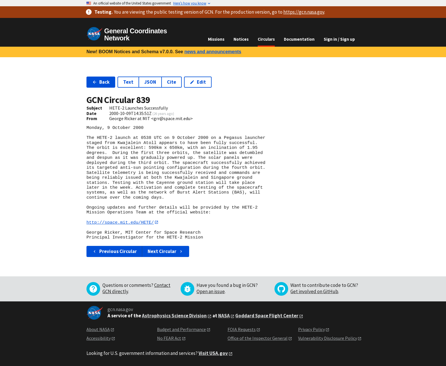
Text (128, 82)
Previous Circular (114, 251)
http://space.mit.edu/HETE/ (120, 222)
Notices (241, 39)
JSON (150, 82)
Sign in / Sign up (339, 39)
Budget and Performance (181, 329)
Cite (171, 82)
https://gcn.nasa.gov (303, 12)
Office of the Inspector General (258, 338)
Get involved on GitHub (314, 292)
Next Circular (165, 251)
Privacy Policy (311, 329)
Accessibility (98, 338)
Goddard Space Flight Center (266, 316)
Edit (198, 82)
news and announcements (212, 51)
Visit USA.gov (213, 353)
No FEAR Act (169, 338)
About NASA (98, 329)
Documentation (299, 39)
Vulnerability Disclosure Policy (327, 338)
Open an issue (211, 292)
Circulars (266, 39)
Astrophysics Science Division (174, 316)
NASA (224, 316)
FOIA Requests (242, 329)
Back (101, 82)
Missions (216, 39)
